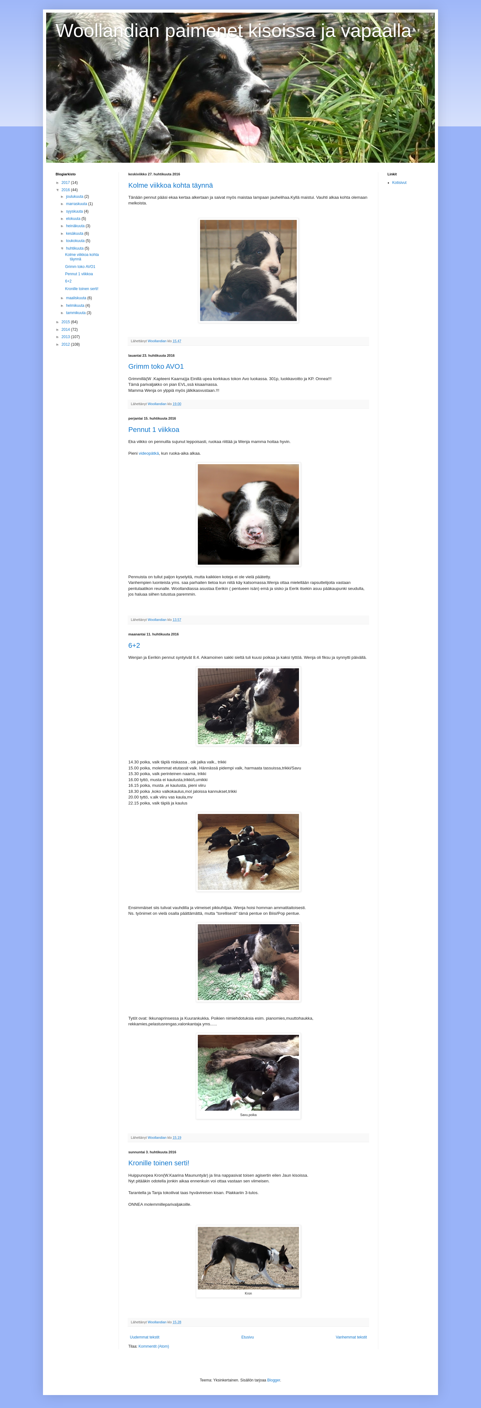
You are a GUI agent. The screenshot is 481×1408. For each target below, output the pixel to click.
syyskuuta (75, 211)
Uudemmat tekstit (144, 1337)
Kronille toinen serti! (158, 1163)
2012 (66, 344)
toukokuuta (76, 241)
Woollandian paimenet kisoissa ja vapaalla (233, 30)
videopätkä (149, 453)
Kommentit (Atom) (153, 1346)
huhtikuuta (75, 248)
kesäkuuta (75, 233)
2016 (66, 190)
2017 (66, 182)
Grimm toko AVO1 (156, 366)
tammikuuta (76, 313)
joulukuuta (75, 196)
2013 (66, 337)
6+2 (134, 645)
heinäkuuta (76, 226)
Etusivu (247, 1337)
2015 (66, 322)
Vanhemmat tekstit (351, 1337)
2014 (66, 329)
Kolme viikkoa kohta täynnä (170, 185)
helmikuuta (75, 305)
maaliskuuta (76, 298)
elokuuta (74, 218)
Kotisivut (399, 182)
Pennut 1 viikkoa (153, 430)
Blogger (273, 1380)
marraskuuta (77, 204)
